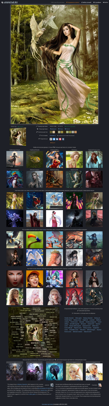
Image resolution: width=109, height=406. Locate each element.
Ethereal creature (77, 331)
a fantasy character (22, 384)
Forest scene (74, 322)
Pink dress (82, 329)
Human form (90, 324)
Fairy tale (81, 322)
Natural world (87, 331)
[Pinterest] (60, 139)
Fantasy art (97, 318)
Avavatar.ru (53, 135)
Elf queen (83, 324)
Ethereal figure (91, 329)
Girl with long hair (74, 324)
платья (32, 190)
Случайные (97, 2)
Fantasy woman (87, 327)
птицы (44, 229)
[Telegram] (54, 139)
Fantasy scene (77, 320)
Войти (105, 2)
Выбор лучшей (86, 2)
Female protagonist (90, 322)
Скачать (20, 126)
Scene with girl (68, 327)
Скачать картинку (70, 126)
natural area (44, 390)
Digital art (85, 320)
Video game (78, 318)
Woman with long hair (75, 325)
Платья (67, 129)
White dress (95, 325)
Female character (69, 318)
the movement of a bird (44, 388)
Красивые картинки (47, 404)
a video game (32, 394)
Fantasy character (88, 318)
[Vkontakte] (57, 139)
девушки (38, 268)
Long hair (92, 320)
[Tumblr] (63, 139)
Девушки (53, 129)
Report (52, 142)
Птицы (60, 129)
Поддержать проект (72, 2)
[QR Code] (51, 139)
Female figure (68, 320)
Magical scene (77, 327)
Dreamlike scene (73, 329)
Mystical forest (86, 325)
